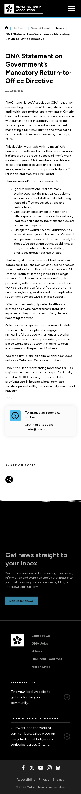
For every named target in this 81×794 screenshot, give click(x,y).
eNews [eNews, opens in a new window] (36, 651)
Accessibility (26, 779)
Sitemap (58, 779)
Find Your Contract (46, 659)
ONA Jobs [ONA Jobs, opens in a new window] (39, 643)
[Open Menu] (71, 8)
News (60, 28)
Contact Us (40, 636)
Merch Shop (41, 667)
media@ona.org (36, 429)
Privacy (43, 779)
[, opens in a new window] (23, 768)
